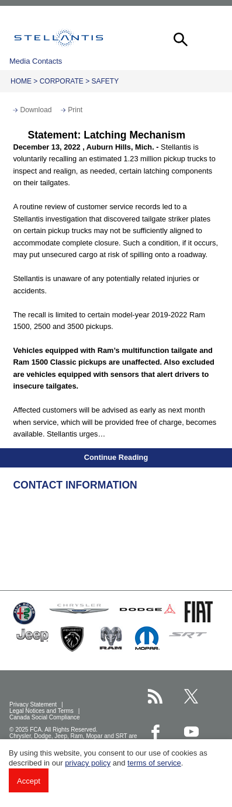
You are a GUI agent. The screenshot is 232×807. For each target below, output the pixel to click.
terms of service (154, 762)
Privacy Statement (33, 704)
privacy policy (87, 762)
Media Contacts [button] (35, 61)
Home (21, 81)
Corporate (62, 81)
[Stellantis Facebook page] (155, 732)
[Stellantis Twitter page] (191, 696)
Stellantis (58, 38)
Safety (105, 81)
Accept (28, 781)
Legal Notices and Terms (42, 711)
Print (75, 110)
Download (35, 110)
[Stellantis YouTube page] (191, 732)
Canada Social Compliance (45, 717)
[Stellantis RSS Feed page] (155, 696)
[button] (179, 38)
